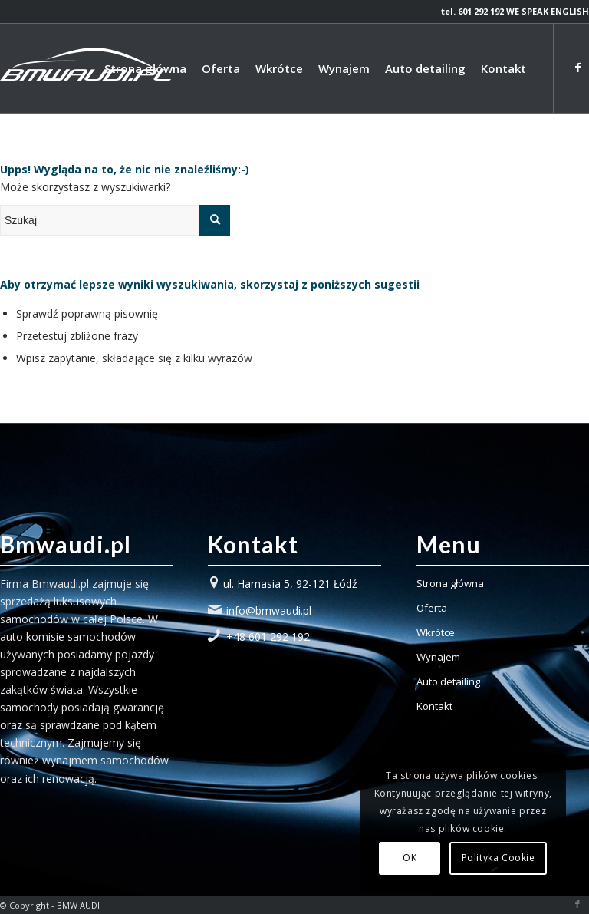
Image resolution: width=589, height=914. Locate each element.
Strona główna (450, 583)
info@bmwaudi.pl (268, 610)
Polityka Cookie (498, 857)
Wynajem (438, 657)
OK (409, 857)
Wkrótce (435, 632)
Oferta (431, 608)
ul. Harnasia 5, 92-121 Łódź (290, 583)
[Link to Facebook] (577, 67)
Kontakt (434, 706)
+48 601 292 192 (268, 636)
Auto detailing (448, 681)
